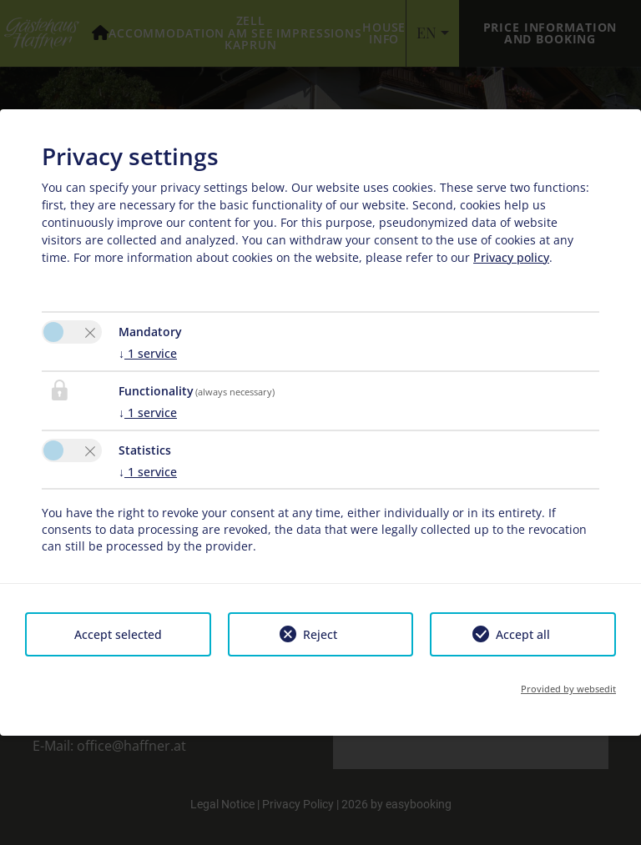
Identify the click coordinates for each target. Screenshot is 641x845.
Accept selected (118, 634)
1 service (148, 353)
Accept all (523, 634)
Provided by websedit (568, 688)
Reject (320, 634)
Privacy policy (511, 257)
